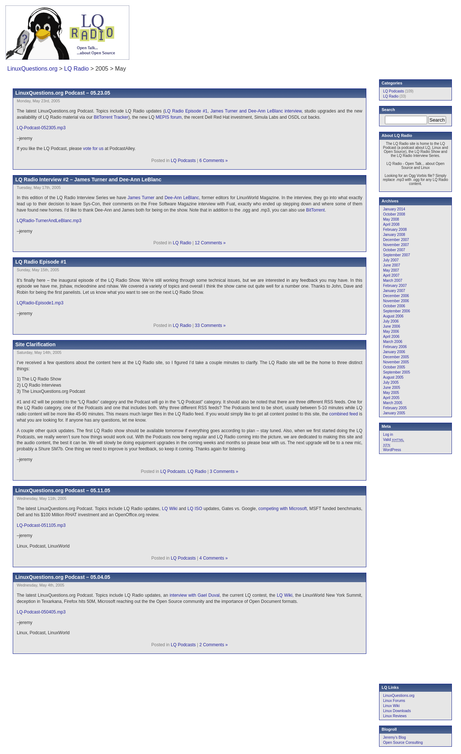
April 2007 (391, 275)
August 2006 (393, 316)
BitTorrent (315, 210)
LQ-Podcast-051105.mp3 (41, 525)
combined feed (343, 414)
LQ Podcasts (183, 160)
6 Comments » (213, 160)
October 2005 (394, 367)
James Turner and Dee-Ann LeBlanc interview (256, 111)
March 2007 (392, 281)
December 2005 (396, 357)
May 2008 (391, 219)
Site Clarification (35, 344)
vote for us (93, 148)
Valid (393, 440)
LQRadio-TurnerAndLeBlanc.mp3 (49, 220)
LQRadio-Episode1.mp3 (40, 302)
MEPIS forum (169, 117)
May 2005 (391, 393)
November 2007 (396, 245)
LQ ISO (195, 508)
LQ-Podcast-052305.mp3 (41, 127)
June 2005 (391, 388)
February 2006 (395, 347)
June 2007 (391, 265)
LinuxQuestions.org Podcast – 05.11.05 (62, 490)
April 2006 (391, 337)
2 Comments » (213, 644)
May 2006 (391, 331)
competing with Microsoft (283, 508)
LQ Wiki (169, 508)
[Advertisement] (359, 27)
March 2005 (392, 403)
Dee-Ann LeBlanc (182, 197)
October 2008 (394, 214)
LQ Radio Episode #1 (186, 111)
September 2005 (396, 372)
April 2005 (391, 398)
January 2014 (394, 209)
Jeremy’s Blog (394, 737)
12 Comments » (210, 242)
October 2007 (394, 250)
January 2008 (394, 235)
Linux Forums (394, 701)
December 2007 (396, 240)
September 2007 (396, 255)
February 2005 (395, 408)
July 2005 (391, 382)
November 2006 (396, 301)
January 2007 (394, 291)
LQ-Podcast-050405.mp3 (41, 612)
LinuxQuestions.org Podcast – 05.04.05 (62, 577)
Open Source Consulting (403, 743)
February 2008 (395, 230)
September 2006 (396, 311)
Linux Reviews (394, 716)
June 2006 (391, 326)
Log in (388, 435)
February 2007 (395, 286)
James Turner (140, 197)
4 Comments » (213, 558)
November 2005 (396, 362)
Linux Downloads (397, 711)
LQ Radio (76, 69)
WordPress (392, 450)
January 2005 (394, 413)
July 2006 (391, 321)
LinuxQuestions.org (32, 69)
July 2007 (391, 260)
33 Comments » (210, 325)
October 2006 (394, 306)
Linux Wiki (391, 706)
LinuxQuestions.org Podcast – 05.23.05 (62, 93)
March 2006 (392, 342)
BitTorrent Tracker (111, 117)
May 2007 (391, 270)
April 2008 (391, 224)
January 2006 (394, 352)
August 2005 (393, 377)
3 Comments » (224, 471)
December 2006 (396, 296)
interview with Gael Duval (195, 595)
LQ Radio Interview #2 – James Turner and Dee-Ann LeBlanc (88, 179)
